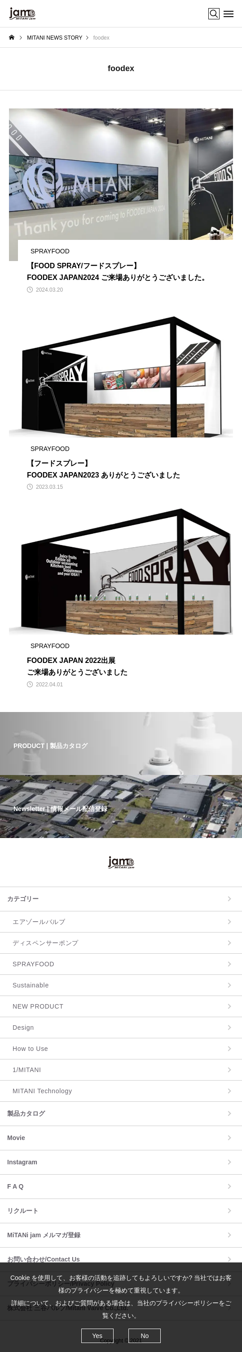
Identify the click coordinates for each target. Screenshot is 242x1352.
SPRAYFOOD (33, 964)
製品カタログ (26, 1113)
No (145, 1335)
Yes (97, 1335)
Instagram (22, 1162)
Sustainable (31, 985)
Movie (16, 1137)
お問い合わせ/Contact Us (43, 1259)
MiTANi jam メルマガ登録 (43, 1235)
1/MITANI (27, 1069)
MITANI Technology (42, 1091)
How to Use (30, 1048)
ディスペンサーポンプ (46, 942)
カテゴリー (23, 898)
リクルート (23, 1210)
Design (23, 1027)
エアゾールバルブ (39, 921)
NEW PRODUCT (38, 1006)
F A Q (15, 1186)
